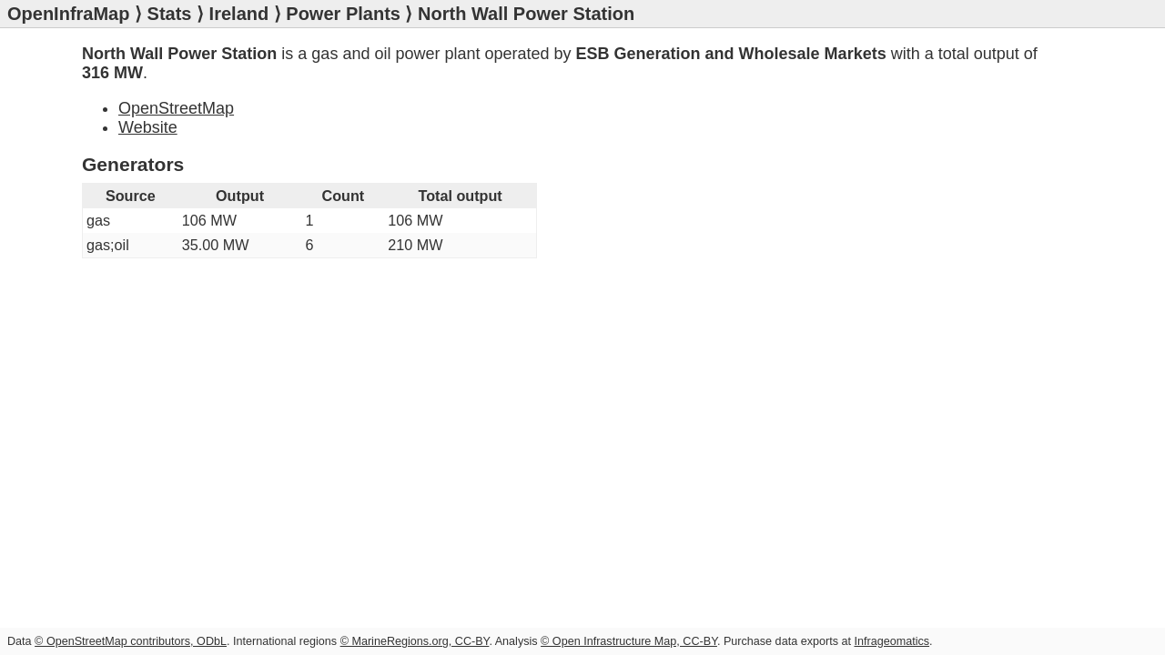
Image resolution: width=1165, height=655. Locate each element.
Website (147, 127)
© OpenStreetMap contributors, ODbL (131, 641)
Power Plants (343, 14)
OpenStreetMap (176, 108)
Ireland (239, 14)
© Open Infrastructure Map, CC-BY (629, 641)
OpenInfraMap (68, 14)
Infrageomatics (891, 641)
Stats (169, 14)
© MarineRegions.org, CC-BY (415, 641)
